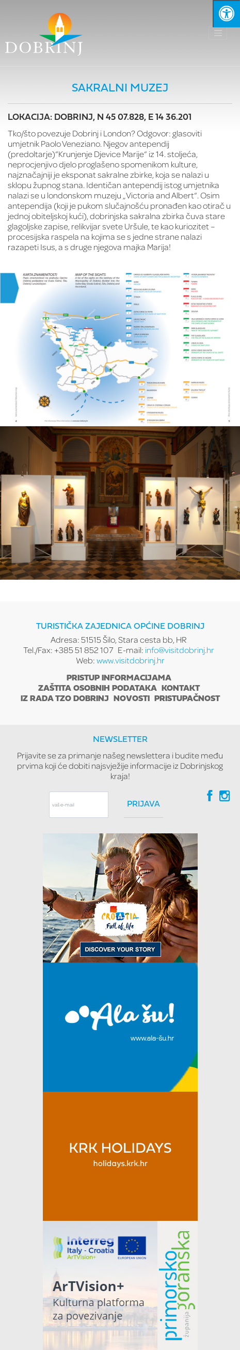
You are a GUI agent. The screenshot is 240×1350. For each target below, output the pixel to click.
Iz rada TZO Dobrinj (65, 699)
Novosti (132, 699)
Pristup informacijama (119, 678)
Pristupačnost (187, 699)
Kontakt (181, 689)
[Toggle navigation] (218, 33)
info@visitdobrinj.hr (179, 650)
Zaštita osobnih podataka (97, 689)
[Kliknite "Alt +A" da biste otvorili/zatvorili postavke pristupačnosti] (226, 13)
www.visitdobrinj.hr (131, 660)
